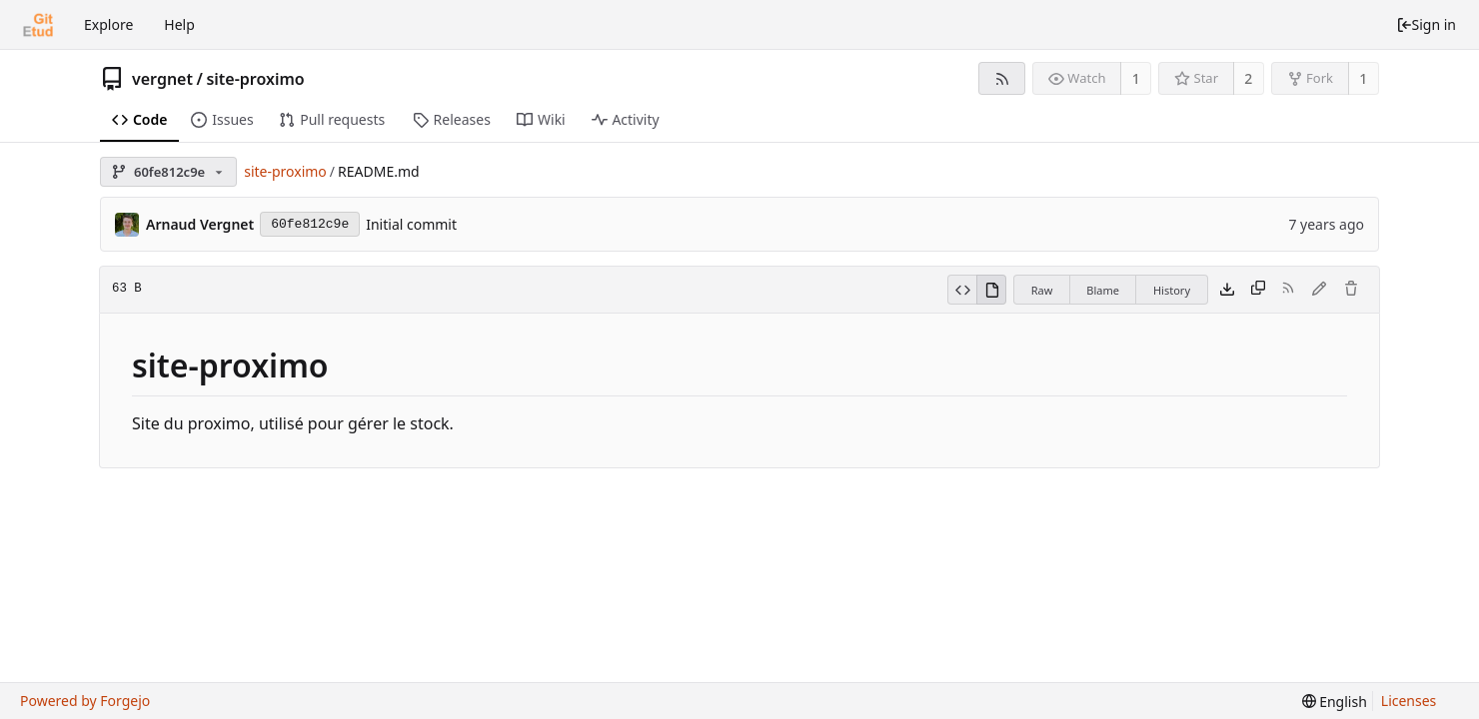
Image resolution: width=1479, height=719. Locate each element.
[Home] (38, 25)
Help (179, 24)
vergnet (162, 79)
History (1171, 290)
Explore (108, 24)
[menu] (1334, 701)
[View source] (961, 290)
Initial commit (411, 224)
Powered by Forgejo (85, 700)
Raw (1042, 290)
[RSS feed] (1001, 78)
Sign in (1426, 24)
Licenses (1409, 700)
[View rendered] (991, 290)
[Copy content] (1258, 290)
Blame (1102, 290)
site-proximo (255, 79)
